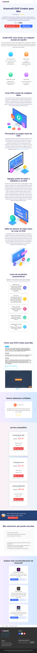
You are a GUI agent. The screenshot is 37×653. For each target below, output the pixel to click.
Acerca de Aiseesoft (7, 650)
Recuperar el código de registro (6, 642)
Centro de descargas (6, 633)
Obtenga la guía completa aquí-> (11, 367)
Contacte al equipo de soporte (6, 645)
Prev (2, 409)
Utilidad (6, 626)
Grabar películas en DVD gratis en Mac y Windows (16, 534)
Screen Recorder (18, 591)
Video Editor (18, 610)
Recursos (23, 650)
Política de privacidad (14, 650)
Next (35, 409)
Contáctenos (31, 650)
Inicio (3, 626)
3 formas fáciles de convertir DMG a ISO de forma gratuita (17, 548)
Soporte (20, 650)
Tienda (6, 636)
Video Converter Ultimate (18, 572)
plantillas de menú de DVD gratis (22, 149)
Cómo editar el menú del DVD (12, 532)
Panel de (26, 650)
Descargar (14, 579)
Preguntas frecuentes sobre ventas (7, 644)
